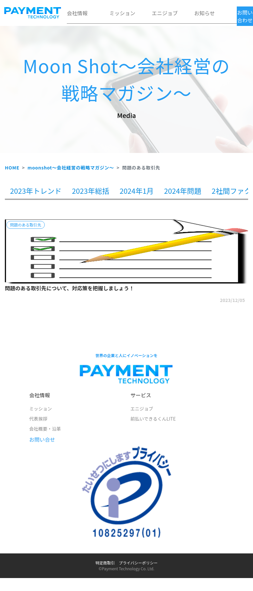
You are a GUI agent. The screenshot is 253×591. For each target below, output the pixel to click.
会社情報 (77, 13)
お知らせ (204, 13)
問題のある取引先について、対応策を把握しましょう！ (69, 288)
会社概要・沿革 (45, 428)
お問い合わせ (245, 16)
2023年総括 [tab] (90, 190)
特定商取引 (105, 562)
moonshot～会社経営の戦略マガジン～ (71, 167)
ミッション (122, 13)
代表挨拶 (38, 418)
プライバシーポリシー (138, 562)
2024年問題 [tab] (182, 190)
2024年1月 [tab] (137, 190)
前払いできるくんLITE (153, 418)
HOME (12, 167)
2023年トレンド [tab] (36, 190)
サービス (140, 395)
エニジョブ (165, 13)
